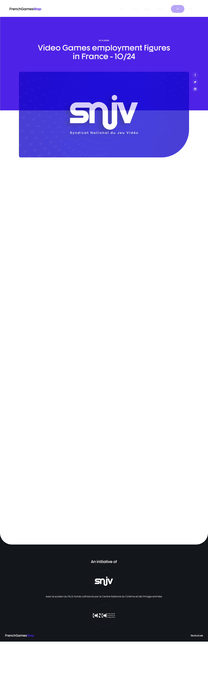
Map (125, 9)
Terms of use (197, 675)
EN (192, 9)
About (164, 9)
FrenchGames (25, 9)
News (151, 9)
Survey (138, 9)
